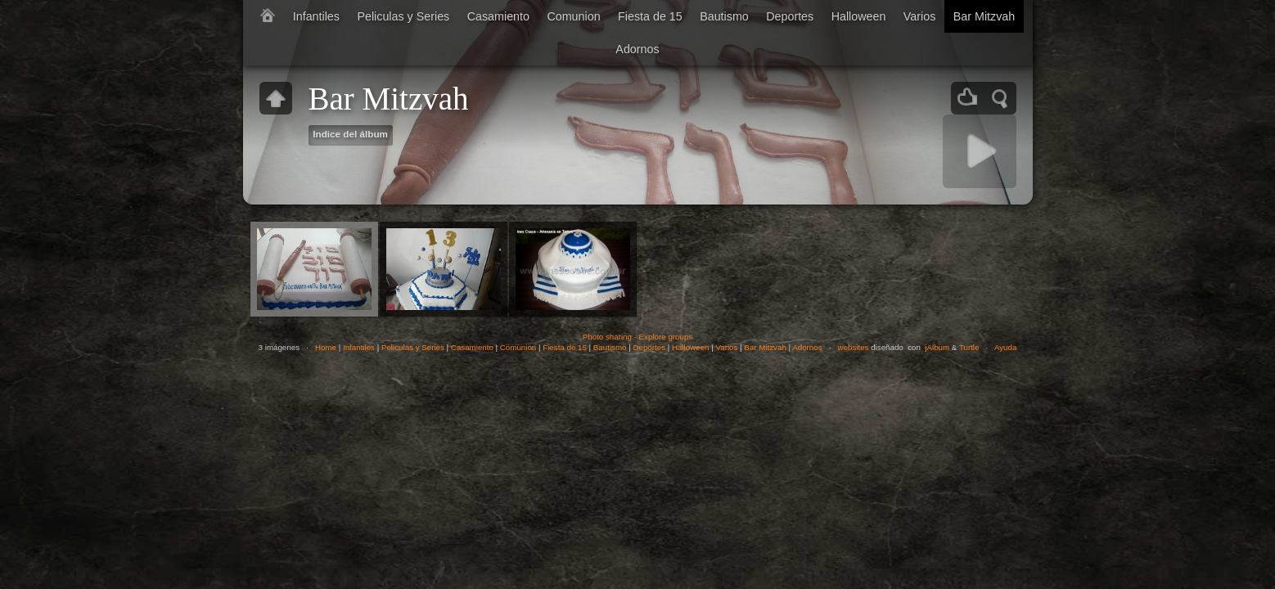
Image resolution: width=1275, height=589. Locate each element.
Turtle (969, 347)
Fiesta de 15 (650, 16)
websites (853, 347)
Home (325, 347)
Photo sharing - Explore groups (637, 336)
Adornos (637, 49)
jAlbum (937, 347)
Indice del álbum (350, 133)
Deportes (789, 16)
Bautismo (724, 16)
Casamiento (498, 16)
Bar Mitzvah (984, 16)
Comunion (573, 16)
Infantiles (316, 16)
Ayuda (1005, 347)
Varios (919, 16)
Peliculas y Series (403, 16)
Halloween (858, 16)
